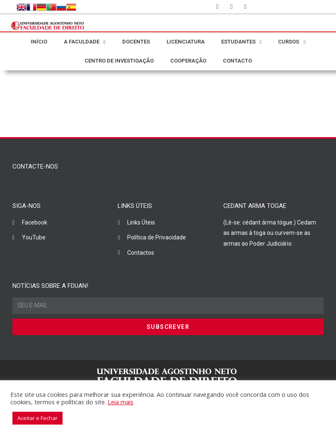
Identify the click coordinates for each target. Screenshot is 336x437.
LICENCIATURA (186, 42)
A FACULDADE (85, 42)
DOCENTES (136, 42)
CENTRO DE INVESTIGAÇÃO (119, 61)
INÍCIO (39, 42)
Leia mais (120, 402)
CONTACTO (237, 61)
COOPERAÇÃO (188, 61)
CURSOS (291, 42)
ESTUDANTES (241, 42)
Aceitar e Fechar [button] (37, 418)
